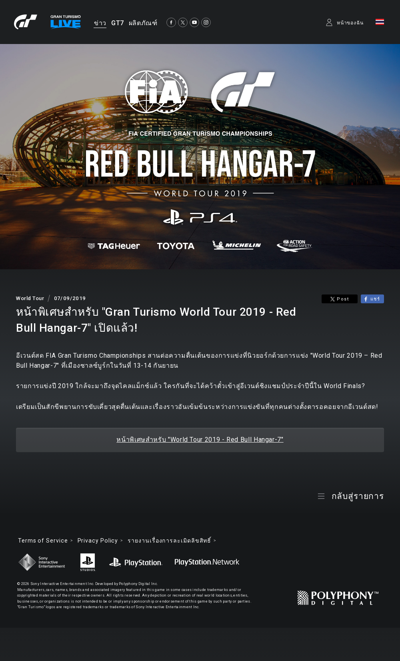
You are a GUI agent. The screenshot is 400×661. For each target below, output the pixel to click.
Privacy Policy (98, 540)
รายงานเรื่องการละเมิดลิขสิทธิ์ (169, 540)
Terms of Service (43, 540)
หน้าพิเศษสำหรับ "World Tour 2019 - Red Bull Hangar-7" (199, 439)
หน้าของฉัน (350, 23)
